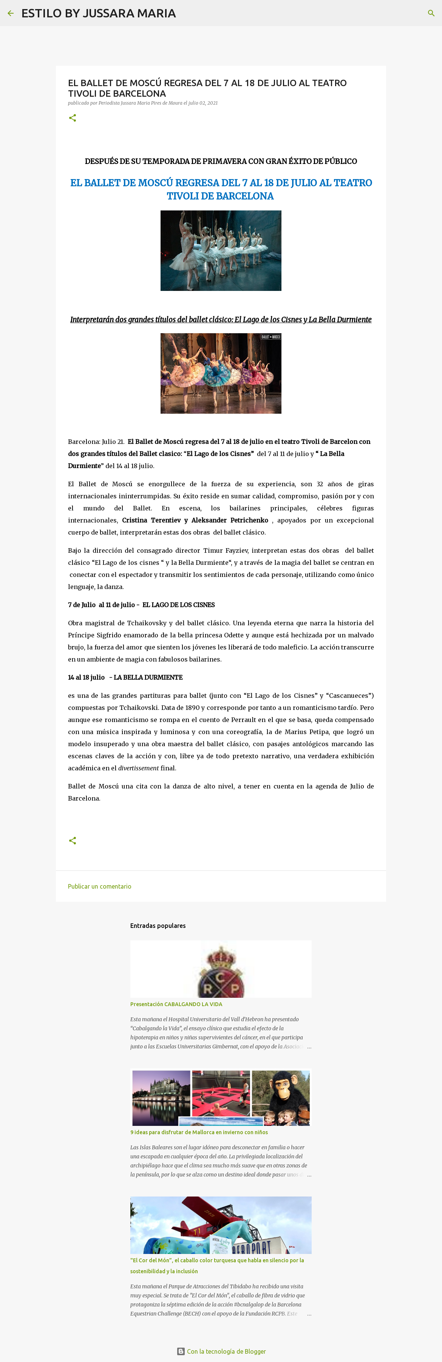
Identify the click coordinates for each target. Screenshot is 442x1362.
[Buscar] (186, 13)
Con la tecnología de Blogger (221, 1351)
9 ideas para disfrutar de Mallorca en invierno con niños (199, 1132)
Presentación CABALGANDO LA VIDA (176, 1004)
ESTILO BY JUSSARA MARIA (98, 13)
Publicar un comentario (99, 886)
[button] (72, 118)
